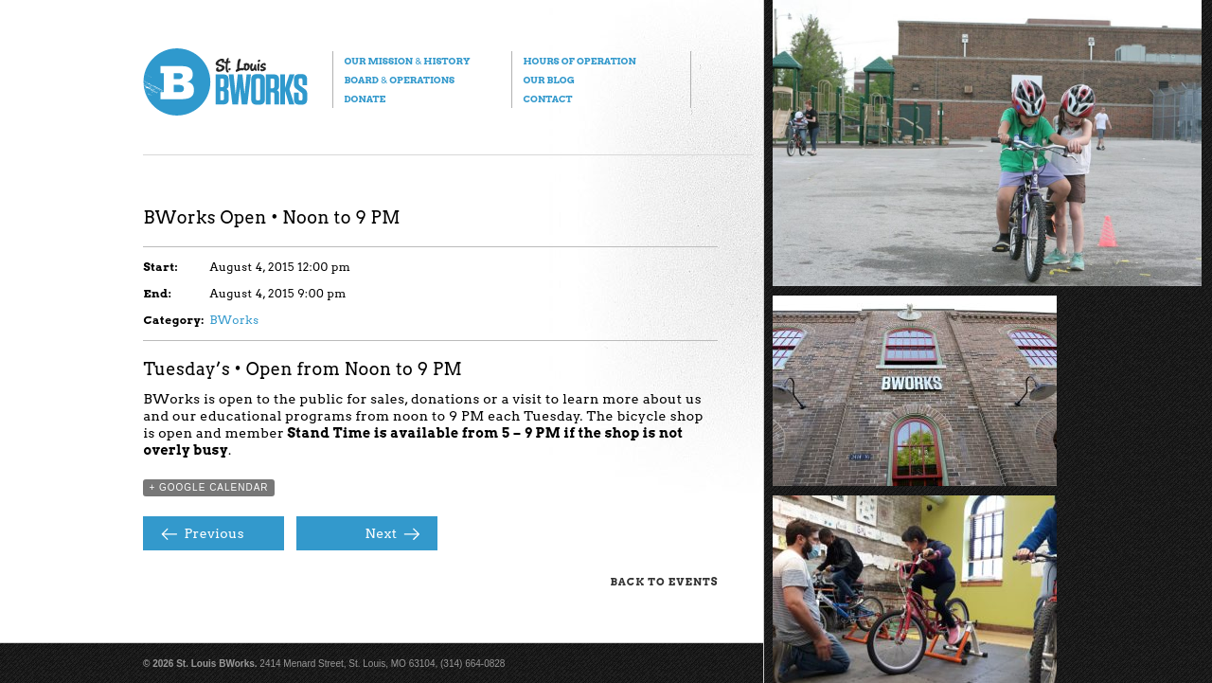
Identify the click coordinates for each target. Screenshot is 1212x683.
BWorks (233, 320)
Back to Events (664, 581)
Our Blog (548, 79)
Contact (547, 98)
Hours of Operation (579, 60)
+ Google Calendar (208, 487)
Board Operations (399, 79)
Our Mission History (407, 60)
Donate (364, 98)
